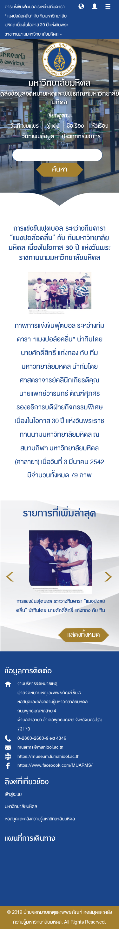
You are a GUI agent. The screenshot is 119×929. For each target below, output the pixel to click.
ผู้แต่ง (52, 126)
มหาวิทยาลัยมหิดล (21, 807)
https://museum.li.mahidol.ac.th (48, 756)
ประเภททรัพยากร (81, 136)
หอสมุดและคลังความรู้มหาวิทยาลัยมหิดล (40, 819)
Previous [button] (10, 577)
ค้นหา (59, 169)
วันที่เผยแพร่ (24, 126)
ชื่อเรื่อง (75, 126)
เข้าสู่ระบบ (13, 794)
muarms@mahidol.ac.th (40, 747)
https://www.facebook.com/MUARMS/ (55, 765)
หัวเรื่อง (99, 126)
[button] (81, 6)
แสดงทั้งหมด (83, 635)
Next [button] (108, 577)
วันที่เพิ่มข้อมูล (38, 136)
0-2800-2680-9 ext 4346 (41, 738)
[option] (59, 576)
